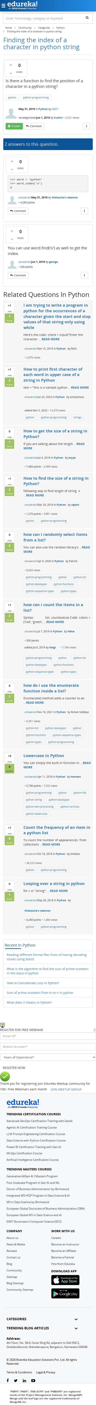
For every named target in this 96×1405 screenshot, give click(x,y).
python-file (79, 793)
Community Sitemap (20, 1290)
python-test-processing (40, 806)
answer (15, 126)
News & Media (16, 1244)
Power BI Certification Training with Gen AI (34, 1147)
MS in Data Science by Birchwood (28, 1202)
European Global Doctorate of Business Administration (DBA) (46, 1208)
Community (14, 1270)
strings (77, 417)
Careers (56, 1238)
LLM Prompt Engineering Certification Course (36, 1134)
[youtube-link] (33, 1381)
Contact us (13, 1257)
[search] (87, 17)
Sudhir (58, 117)
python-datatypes (36, 584)
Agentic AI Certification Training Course (32, 1127)
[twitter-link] (16, 1381)
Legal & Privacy (45, 1372)
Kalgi (52, 647)
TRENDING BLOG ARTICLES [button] (42, 1328)
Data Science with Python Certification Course (36, 1140)
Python (43, 109)
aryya (72, 458)
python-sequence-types (40, 591)
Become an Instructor (65, 1244)
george (53, 262)
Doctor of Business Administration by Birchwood (38, 1189)
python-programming (36, 97)
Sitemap (12, 1277)
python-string (34, 799)
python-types (68, 591)
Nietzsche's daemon (65, 197)
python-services (69, 806)
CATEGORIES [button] (42, 1319)
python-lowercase (36, 814)
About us (12, 1238)
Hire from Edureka (63, 1264)
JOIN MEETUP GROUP (66, 1089)
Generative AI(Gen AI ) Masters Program (32, 1176)
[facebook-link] (8, 1381)
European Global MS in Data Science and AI (34, 1215)
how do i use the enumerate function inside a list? (51, 688)
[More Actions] (86, 126)
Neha (71, 631)
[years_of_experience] (48, 1057)
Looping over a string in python (54, 883)
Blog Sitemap (15, 1283)
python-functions (64, 584)
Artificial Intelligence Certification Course (33, 1160)
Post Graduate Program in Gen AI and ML (33, 1183)
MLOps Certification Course (24, 1153)
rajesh (75, 505)
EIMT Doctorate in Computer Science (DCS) (34, 1221)
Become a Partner (62, 1257)
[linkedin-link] (24, 1381)
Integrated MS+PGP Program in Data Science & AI (38, 1195)
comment (36, 126)
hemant (76, 777)
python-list (79, 577)
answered (24, 197)
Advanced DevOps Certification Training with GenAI (40, 1121)
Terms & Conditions (19, 1372)
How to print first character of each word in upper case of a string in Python (52, 374)
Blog (9, 1264)
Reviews (12, 1251)
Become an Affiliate (63, 1251)
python (12, 97)
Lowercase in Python (43, 755)
